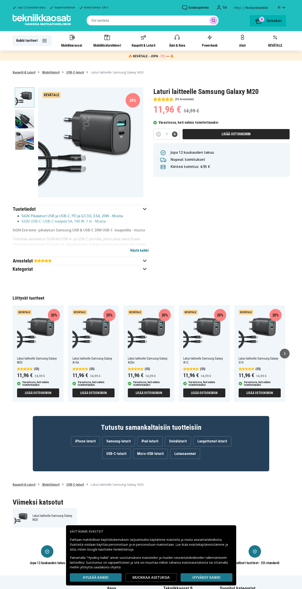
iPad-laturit (149, 441)
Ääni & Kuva (177, 40)
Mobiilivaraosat (71, 40)
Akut (242, 40)
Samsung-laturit (118, 441)
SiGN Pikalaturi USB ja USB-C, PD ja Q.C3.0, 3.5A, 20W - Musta (72, 215)
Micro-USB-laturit (150, 454)
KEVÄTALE (275, 40)
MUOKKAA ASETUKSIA (151, 577)
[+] (174, 134)
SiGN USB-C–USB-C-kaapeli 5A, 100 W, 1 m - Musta (63, 221)
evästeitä (173, 539)
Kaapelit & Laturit (144, 40)
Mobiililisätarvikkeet (107, 40)
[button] (81, 209)
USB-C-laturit (75, 72)
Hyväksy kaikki (206, 577)
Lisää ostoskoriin (236, 134)
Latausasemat (185, 454)
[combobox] (152, 20)
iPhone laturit (85, 441)
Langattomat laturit (212, 441)
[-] (158, 134)
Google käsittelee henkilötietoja (110, 549)
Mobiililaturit (51, 72)
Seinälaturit (178, 441)
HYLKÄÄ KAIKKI (95, 577)
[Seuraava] (285, 353)
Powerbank (209, 40)
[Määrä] (166, 134)
